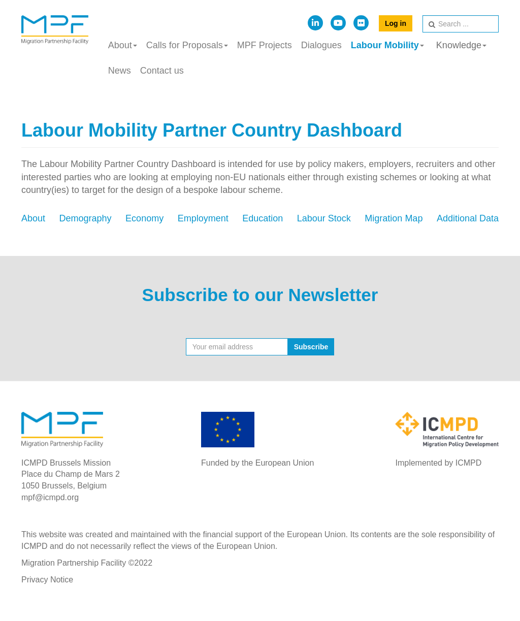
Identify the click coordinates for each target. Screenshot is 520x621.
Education (262, 218)
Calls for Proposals (187, 45)
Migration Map (393, 218)
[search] (460, 23)
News (119, 71)
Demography (85, 218)
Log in (395, 23)
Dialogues (321, 45)
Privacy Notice (47, 579)
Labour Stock (324, 218)
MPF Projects (264, 45)
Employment (203, 218)
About (122, 45)
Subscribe (311, 347)
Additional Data (468, 218)
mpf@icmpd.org (50, 497)
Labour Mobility (387, 45)
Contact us (162, 71)
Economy (144, 218)
